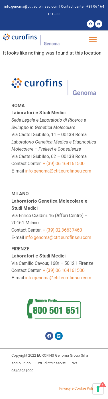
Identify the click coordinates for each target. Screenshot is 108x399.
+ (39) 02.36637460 (62, 230)
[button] (93, 40)
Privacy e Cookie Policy (78, 388)
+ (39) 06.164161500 (64, 163)
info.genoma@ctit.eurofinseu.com (31, 7)
